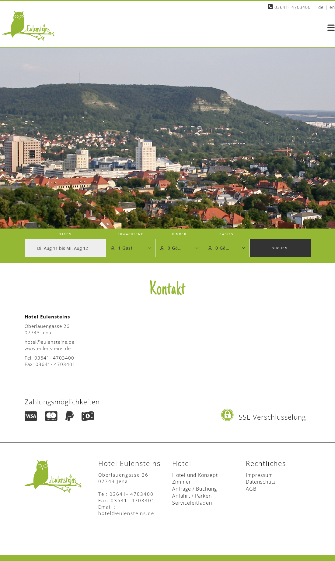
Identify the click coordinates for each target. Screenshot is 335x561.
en (332, 7)
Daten (65, 234)
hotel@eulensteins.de (126, 513)
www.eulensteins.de (48, 348)
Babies (226, 234)
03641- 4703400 (289, 7)
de (321, 7)
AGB (251, 488)
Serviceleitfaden (192, 502)
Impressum (259, 475)
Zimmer (181, 481)
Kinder (179, 234)
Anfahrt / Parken (192, 495)
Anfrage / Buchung (194, 488)
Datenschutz (261, 481)
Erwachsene (131, 234)
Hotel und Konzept (195, 475)
